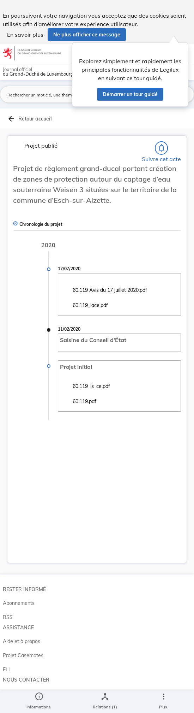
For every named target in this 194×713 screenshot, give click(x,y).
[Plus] (163, 701)
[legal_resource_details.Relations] (105, 701)
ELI (6, 669)
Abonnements (19, 603)
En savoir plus (25, 34)
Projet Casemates (23, 655)
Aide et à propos (21, 641)
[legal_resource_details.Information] (38, 701)
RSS (8, 617)
